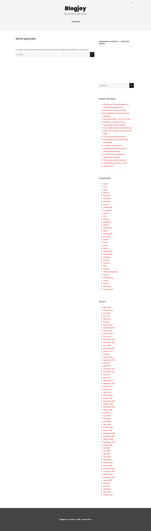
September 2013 (109, 360)
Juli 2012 (106, 374)
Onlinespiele (108, 233)
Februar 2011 (108, 386)
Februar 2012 (108, 380)
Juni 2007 (106, 483)
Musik (105, 231)
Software (106, 260)
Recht (105, 245)
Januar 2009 (107, 430)
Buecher (106, 192)
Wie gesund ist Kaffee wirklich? (114, 160)
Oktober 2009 (108, 404)
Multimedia (107, 228)
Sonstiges (106, 263)
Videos (105, 280)
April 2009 (107, 421)
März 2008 (107, 459)
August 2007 (108, 480)
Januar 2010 (107, 398)
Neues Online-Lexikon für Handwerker (117, 128)
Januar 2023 (107, 325)
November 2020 (109, 339)
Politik (105, 239)
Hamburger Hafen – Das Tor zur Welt (117, 119)
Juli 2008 (106, 448)
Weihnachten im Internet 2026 (114, 110)
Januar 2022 (107, 331)
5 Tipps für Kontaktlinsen (112, 145)
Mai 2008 (106, 454)
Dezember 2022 (109, 328)
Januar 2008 (107, 465)
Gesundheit (107, 210)
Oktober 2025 (108, 310)
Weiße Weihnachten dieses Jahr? (115, 163)
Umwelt (106, 275)
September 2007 (109, 477)
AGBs (78, 519)
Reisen (105, 248)
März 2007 (107, 492)
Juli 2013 (106, 363)
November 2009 (109, 401)
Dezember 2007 (109, 468)
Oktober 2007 (108, 474)
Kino (105, 216)
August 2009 (108, 410)
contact (72, 519)
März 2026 (107, 307)
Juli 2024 (106, 322)
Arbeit (105, 184)
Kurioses (106, 219)
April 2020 (107, 345)
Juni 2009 (106, 416)
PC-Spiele (106, 236)
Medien (106, 225)
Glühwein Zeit (108, 166)
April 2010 (107, 392)
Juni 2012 (106, 377)
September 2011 (109, 383)
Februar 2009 (108, 427)
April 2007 (107, 489)
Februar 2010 (108, 395)
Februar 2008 (108, 462)
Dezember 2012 (109, 369)
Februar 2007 (108, 495)
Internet (106, 213)
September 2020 (109, 342)
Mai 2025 (106, 316)
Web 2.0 (106, 283)
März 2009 (107, 424)
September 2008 (109, 442)
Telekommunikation (110, 272)
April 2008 (107, 457)
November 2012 (109, 372)
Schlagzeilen (108, 254)
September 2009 (109, 407)
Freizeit (106, 204)
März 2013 (107, 366)
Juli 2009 (106, 413)
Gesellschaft (107, 207)
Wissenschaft (108, 289)
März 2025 (107, 319)
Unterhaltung (108, 277)
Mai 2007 (106, 486)
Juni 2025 (106, 313)
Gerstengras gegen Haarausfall (114, 136)
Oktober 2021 (108, 333)
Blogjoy (75, 8)
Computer (107, 195)
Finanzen (106, 201)
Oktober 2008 (108, 439)
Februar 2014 (108, 357)
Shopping (106, 257)
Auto (105, 187)
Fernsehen (107, 198)
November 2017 (109, 348)
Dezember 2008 (109, 433)
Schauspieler (108, 251)
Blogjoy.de (64, 519)
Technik (106, 269)
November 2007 (109, 471)
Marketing (107, 222)
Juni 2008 (106, 451)
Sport (105, 266)
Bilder (105, 190)
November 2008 (109, 436)
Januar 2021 (107, 336)
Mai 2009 (106, 418)
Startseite (75, 21)
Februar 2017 (108, 351)
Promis (105, 242)
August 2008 (108, 445)
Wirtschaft (107, 286)
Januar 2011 (107, 389)
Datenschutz (86, 519)
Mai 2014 (106, 354)
